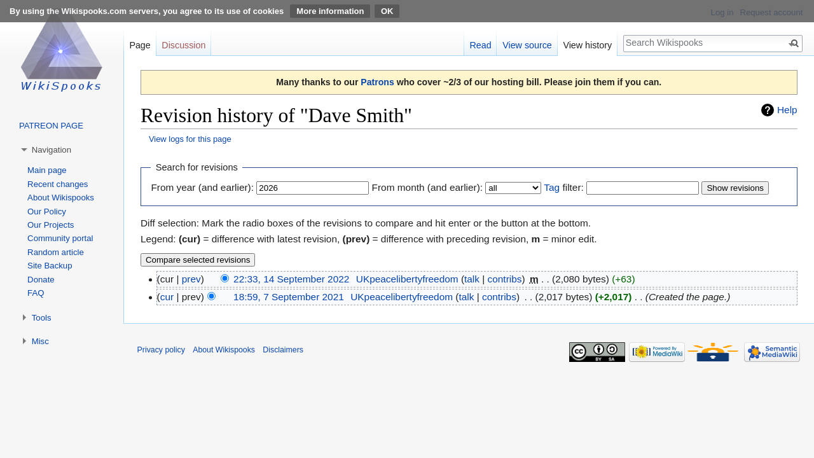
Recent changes (57, 184)
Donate (41, 279)
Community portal (60, 238)
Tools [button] (42, 318)
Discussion (183, 45)
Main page (47, 170)
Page (139, 45)
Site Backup (49, 265)
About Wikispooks (60, 197)
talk (471, 279)
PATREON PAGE (51, 125)
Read (480, 45)
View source (527, 45)
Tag (552, 187)
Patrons (377, 82)
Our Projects (50, 225)
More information (330, 11)
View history (587, 45)
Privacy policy (161, 349)
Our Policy (46, 211)
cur (167, 296)
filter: (563, 187)
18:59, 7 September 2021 (288, 296)
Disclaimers (283, 349)
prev (191, 279)
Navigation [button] (51, 150)
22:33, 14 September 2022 (291, 279)
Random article (55, 252)
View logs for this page (190, 139)
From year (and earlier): (202, 187)
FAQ (35, 293)
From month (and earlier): (427, 187)
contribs (505, 279)
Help (787, 109)
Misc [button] (40, 341)
